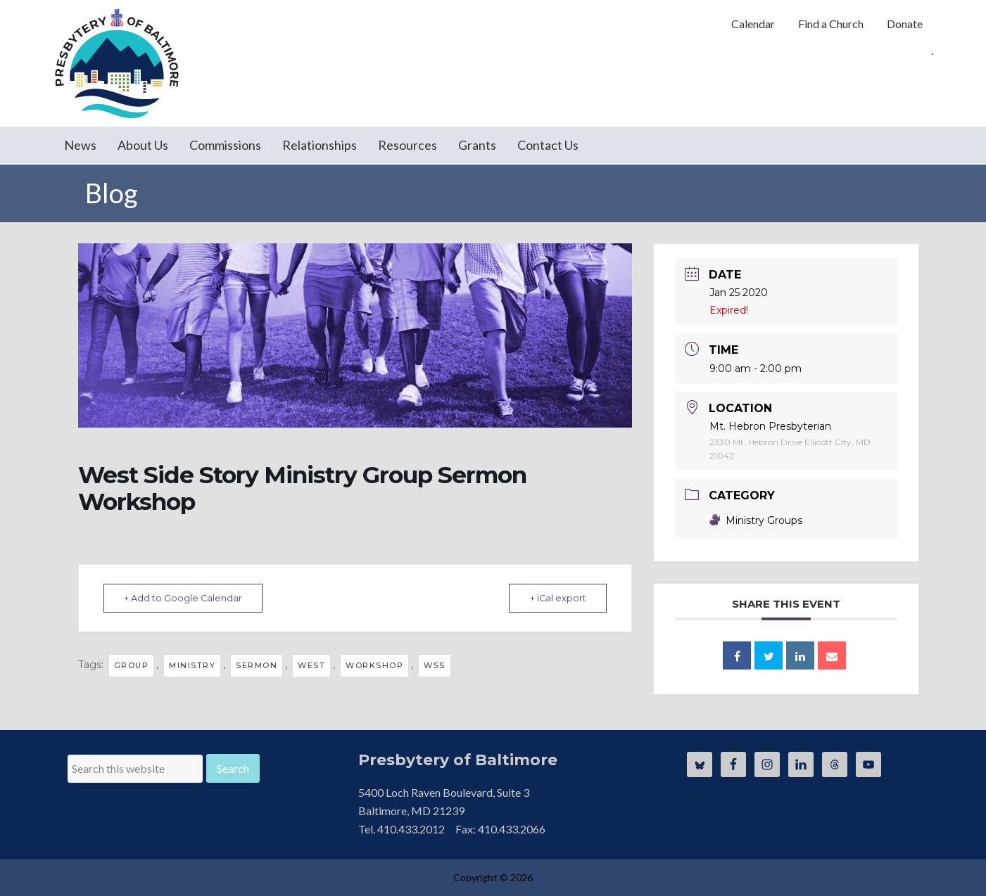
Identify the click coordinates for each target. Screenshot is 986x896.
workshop (374, 665)
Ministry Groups (755, 520)
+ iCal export (553, 597)
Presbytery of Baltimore (116, 63)
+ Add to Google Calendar (187, 597)
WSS (434, 665)
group (131, 665)
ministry (192, 665)
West (311, 665)
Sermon (256, 665)
